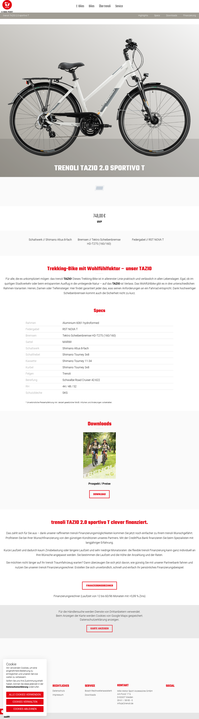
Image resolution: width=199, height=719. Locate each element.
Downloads (90, 695)
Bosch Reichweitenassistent (98, 691)
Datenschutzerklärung (17, 687)
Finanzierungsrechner (99, 586)
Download (99, 494)
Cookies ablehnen (25, 708)
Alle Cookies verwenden (25, 694)
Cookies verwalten (25, 701)
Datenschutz (59, 691)
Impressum (58, 695)
